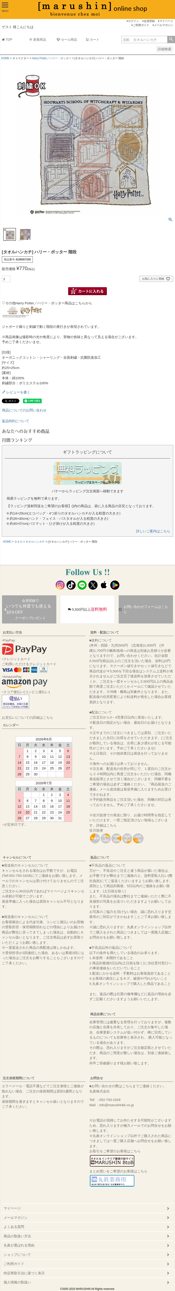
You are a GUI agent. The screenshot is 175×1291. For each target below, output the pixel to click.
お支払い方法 (12, 632)
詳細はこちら (106, 825)
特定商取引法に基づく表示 (24, 1273)
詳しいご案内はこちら (153, 531)
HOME (5, 58)
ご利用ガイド (141, 25)
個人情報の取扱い (17, 1282)
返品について (99, 857)
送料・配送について (104, 632)
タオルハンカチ (35, 541)
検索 (171, 39)
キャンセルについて (17, 857)
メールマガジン (163, 25)
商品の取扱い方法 (17, 1236)
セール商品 (67, 39)
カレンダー (11, 725)
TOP (7, 39)
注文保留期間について (19, 1078)
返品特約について (15, 421)
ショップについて (17, 1255)
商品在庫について (103, 1014)
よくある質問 (14, 1227)
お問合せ (96, 1078)
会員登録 (149, 21)
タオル (18, 541)
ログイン (133, 21)
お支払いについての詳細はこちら (27, 717)
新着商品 (37, 39)
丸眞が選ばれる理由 (19, 1245)
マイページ (166, 21)
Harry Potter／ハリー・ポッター (51, 58)
